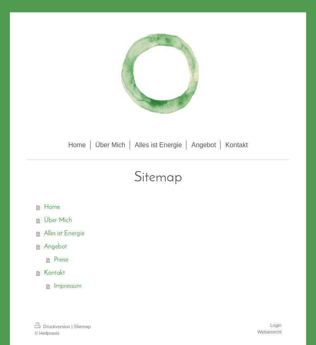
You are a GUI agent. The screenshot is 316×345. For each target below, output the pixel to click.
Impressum (67, 286)
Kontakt (54, 273)
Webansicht (269, 331)
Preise (61, 260)
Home (52, 207)
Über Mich (58, 220)
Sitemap (82, 326)
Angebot (55, 246)
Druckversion (53, 326)
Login (275, 325)
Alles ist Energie (64, 233)
